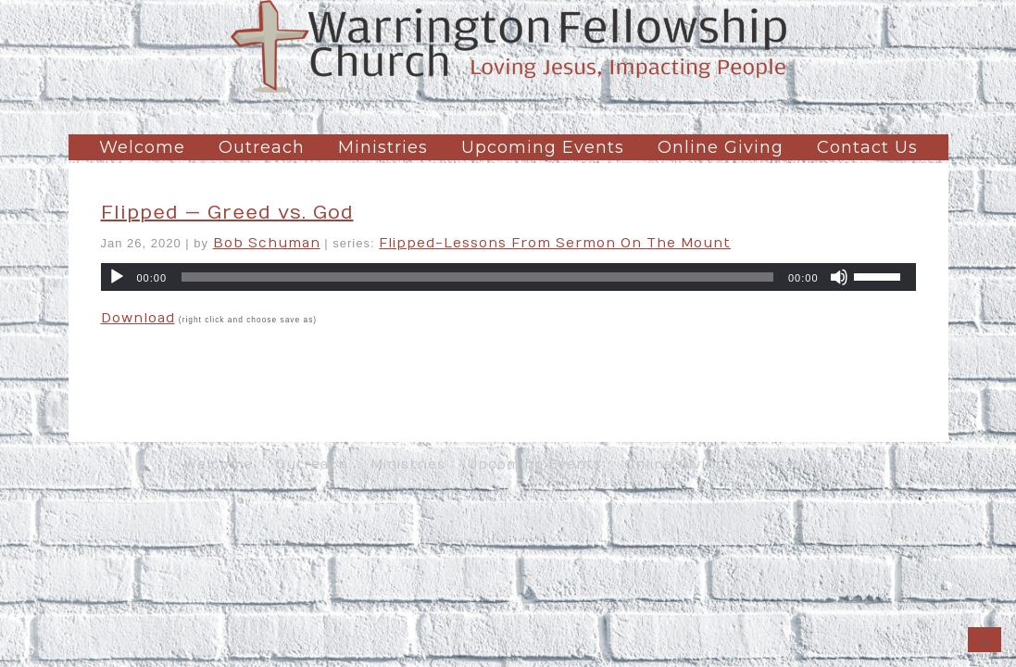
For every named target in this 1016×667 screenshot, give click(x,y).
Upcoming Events (542, 147)
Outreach (262, 147)
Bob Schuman (266, 243)
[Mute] (839, 277)
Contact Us (867, 147)
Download (138, 318)
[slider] (477, 277)
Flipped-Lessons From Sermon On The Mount (555, 243)
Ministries (383, 147)
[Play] (116, 277)
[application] (508, 277)
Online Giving (721, 147)
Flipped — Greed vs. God (227, 212)
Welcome (142, 147)
